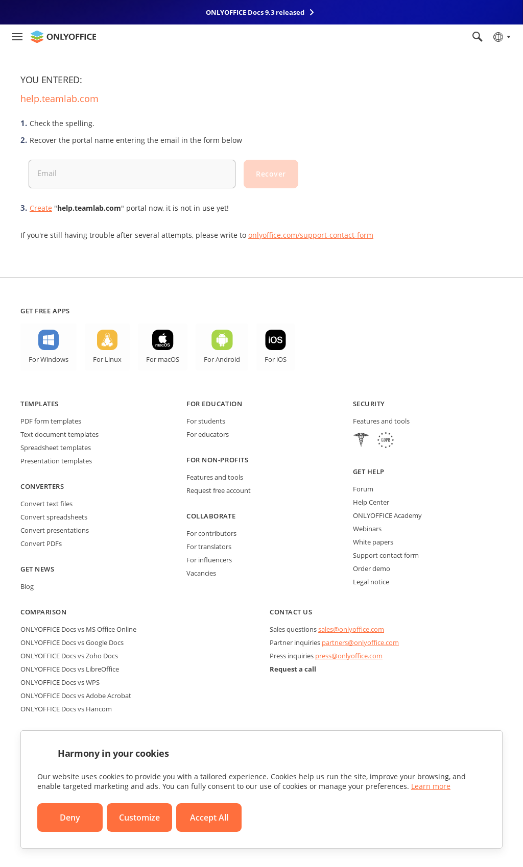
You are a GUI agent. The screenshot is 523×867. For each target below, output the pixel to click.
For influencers (209, 559)
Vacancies (201, 573)
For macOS (162, 359)
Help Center (371, 502)
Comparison (43, 611)
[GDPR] (385, 441)
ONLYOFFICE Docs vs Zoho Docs (69, 655)
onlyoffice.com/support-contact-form (310, 235)
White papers (373, 542)
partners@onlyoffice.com (360, 642)
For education (214, 403)
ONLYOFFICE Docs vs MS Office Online (78, 629)
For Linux (107, 359)
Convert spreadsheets (53, 517)
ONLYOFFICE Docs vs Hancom (66, 708)
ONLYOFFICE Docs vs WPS (60, 682)
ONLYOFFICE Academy (387, 515)
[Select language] (501, 37)
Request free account (218, 490)
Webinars (367, 528)
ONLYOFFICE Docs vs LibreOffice (69, 669)
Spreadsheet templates (55, 447)
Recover (271, 174)
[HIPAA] (361, 441)
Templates (39, 403)
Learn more (430, 786)
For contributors (211, 533)
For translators (208, 546)
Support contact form (386, 555)
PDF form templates (50, 421)
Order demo (371, 568)
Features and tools (214, 477)
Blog (27, 586)
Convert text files (46, 503)
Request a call (293, 669)
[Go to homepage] (63, 37)
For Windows (48, 359)
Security (369, 403)
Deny (70, 817)
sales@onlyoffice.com (351, 629)
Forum (363, 488)
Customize (139, 817)
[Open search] (477, 37)
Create (41, 208)
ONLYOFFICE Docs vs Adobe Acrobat (75, 695)
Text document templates (59, 434)
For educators (207, 434)
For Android (222, 359)
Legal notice (371, 581)
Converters (42, 486)
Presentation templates (56, 460)
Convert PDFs (41, 543)
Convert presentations (54, 530)
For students (205, 421)
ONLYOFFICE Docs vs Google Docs (72, 642)
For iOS (276, 359)
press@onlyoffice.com (349, 655)
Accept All (209, 817)
